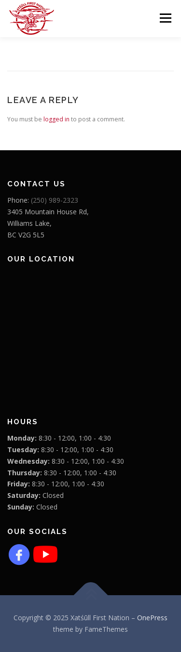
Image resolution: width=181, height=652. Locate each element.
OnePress (152, 617)
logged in (56, 119)
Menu (165, 18)
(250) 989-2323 (54, 200)
